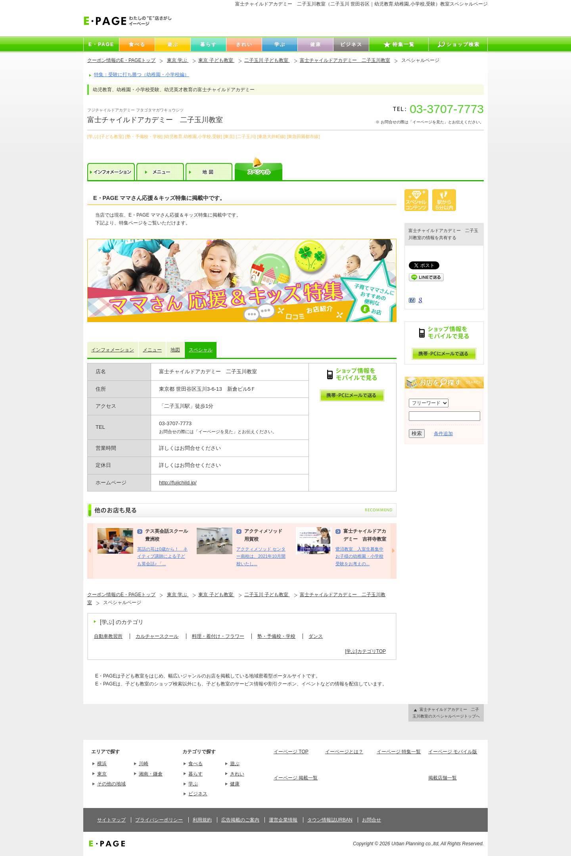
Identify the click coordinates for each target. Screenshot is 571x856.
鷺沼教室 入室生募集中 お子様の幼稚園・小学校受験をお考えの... (359, 556)
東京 (102, 774)
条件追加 (443, 433)
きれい (237, 774)
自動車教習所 (108, 636)
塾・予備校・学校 (276, 636)
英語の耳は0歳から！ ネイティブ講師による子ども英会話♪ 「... (162, 556)
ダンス (315, 636)
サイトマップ (111, 820)
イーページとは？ (344, 751)
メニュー (152, 350)
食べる (195, 763)
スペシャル (201, 350)
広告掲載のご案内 (240, 820)
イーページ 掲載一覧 (296, 778)
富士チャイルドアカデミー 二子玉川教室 (345, 60)
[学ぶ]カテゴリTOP (365, 651)
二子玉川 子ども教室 (267, 60)
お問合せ (371, 820)
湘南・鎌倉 (151, 774)
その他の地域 (111, 784)
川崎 (143, 763)
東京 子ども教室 (216, 60)
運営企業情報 (283, 820)
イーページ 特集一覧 (399, 751)
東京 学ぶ (178, 60)
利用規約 (202, 820)
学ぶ (193, 784)
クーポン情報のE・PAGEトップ (121, 60)
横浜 (102, 763)
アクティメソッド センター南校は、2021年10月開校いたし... (261, 556)
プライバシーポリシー (159, 820)
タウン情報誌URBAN (330, 820)
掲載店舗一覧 (442, 778)
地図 (175, 350)
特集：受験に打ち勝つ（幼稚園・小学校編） (141, 74)
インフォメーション (112, 350)
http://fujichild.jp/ (178, 483)
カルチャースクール (157, 636)
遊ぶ (235, 763)
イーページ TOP (291, 751)
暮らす (195, 774)
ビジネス (197, 794)
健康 (235, 784)
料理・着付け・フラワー (218, 636)
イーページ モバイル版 (452, 751)
